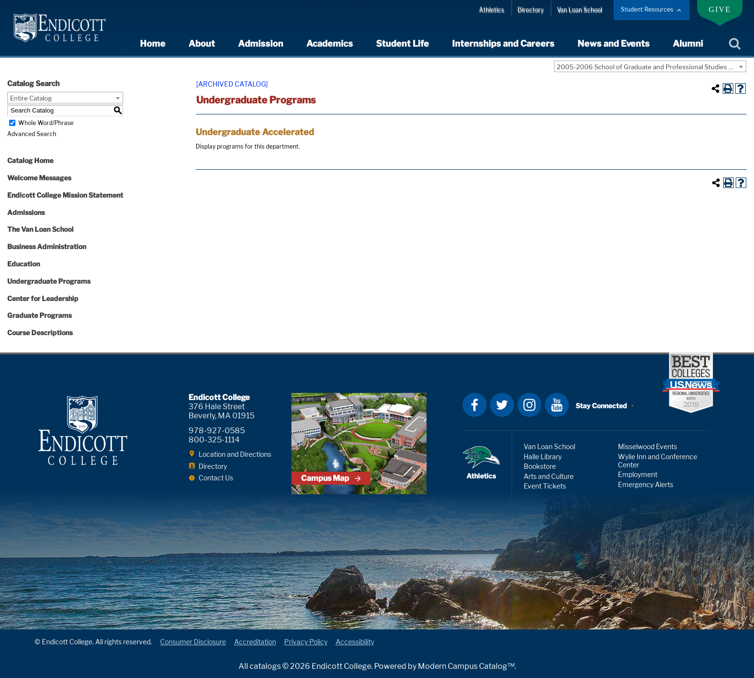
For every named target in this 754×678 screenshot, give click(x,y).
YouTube (557, 405)
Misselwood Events (647, 446)
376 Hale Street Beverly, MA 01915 (221, 411)
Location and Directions (235, 454)
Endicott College (60, 27)
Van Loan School (579, 9)
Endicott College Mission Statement (65, 195)
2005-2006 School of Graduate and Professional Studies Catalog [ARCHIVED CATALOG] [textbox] (651, 67)
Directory (530, 9)
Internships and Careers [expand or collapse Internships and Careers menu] (503, 43)
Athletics (491, 9)
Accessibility (355, 642)
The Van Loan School (40, 229)
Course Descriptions (40, 332)
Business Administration (46, 246)
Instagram (529, 405)
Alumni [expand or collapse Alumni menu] (688, 43)
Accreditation (255, 642)
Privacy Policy (305, 642)
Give (720, 9)
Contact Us (216, 478)
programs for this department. (248, 146)
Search (734, 44)
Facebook (475, 405)
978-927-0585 (216, 430)
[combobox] (650, 66)
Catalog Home (30, 160)
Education (23, 264)
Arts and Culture (549, 476)
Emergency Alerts (645, 484)
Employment (637, 474)
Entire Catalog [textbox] (31, 98)
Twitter (502, 405)
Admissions (26, 212)
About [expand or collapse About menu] (201, 43)
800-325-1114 (213, 439)
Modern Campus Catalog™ (466, 666)
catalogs (265, 666)
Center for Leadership (42, 298)
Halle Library (543, 456)
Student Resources (647, 9)
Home (152, 43)
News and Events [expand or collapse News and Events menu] (614, 43)
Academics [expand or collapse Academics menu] (329, 43)
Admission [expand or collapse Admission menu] (260, 43)
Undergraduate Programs (48, 281)
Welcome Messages (39, 178)
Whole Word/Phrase (46, 122)
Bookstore (540, 466)
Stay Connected (601, 406)
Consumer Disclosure (193, 642)
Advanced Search (31, 134)
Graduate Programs (39, 315)
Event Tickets (545, 486)
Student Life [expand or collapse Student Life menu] (402, 43)
